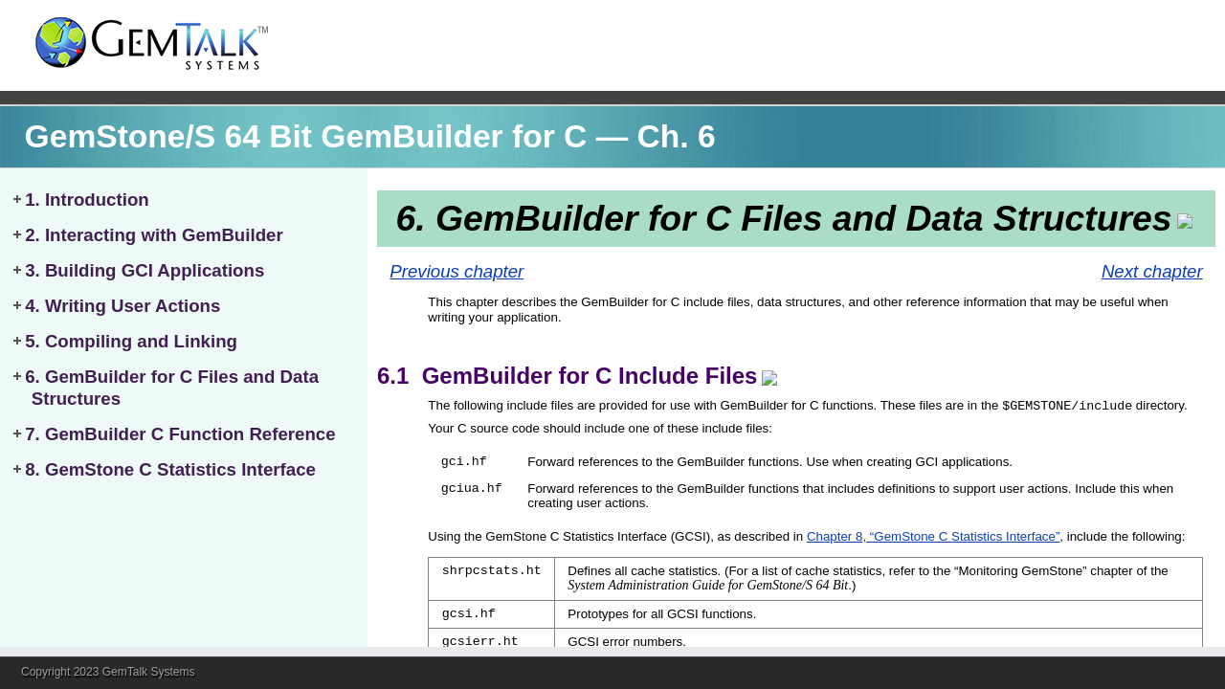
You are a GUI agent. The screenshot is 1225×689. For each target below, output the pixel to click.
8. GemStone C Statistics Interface (170, 469)
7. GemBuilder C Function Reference (180, 434)
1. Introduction (87, 199)
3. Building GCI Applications (144, 270)
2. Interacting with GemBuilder (154, 235)
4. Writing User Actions (122, 306)
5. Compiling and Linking (131, 341)
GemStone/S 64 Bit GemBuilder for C (306, 136)
